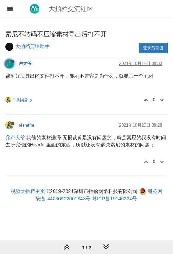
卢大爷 (25, 63)
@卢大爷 (15, 137)
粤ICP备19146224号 (114, 198)
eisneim (26, 125)
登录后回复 (153, 48)
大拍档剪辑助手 (32, 46)
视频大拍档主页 (28, 191)
